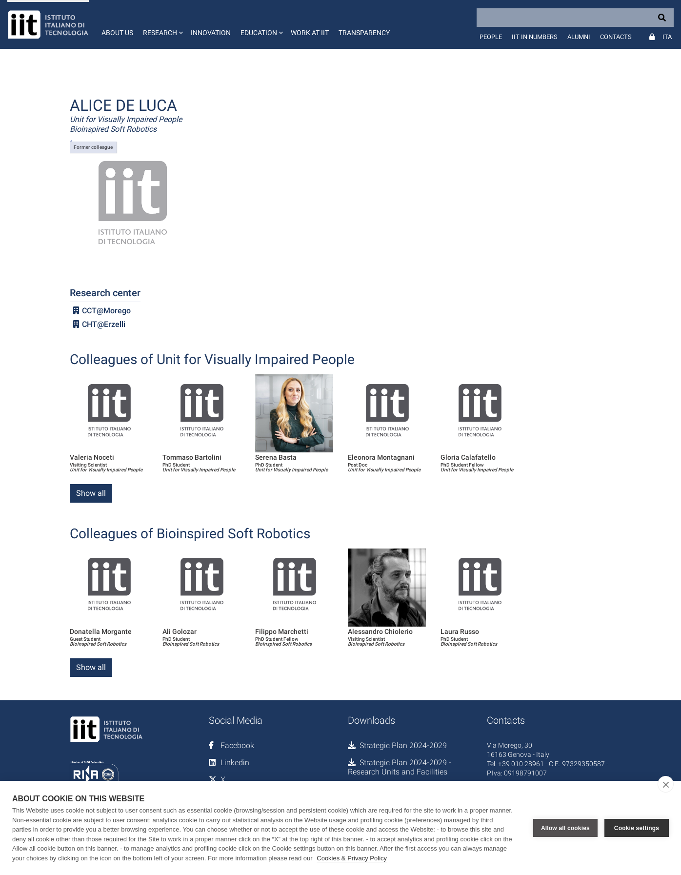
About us (117, 33)
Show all (91, 493)
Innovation (211, 33)
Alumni (578, 37)
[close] (666, 784)
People (491, 37)
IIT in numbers (535, 37)
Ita (667, 37)
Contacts (616, 37)
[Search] (575, 17)
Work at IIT (310, 33)
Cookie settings (636, 828)
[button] (162, 24)
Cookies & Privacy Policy (352, 858)
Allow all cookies (565, 828)
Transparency (364, 33)
